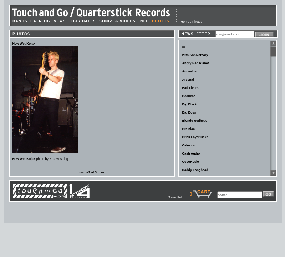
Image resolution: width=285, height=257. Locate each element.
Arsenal (188, 79)
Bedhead (189, 96)
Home (185, 22)
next (103, 172)
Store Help (178, 197)
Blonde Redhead (195, 120)
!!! (183, 47)
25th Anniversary (195, 55)
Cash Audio (191, 153)
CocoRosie (190, 161)
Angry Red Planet (195, 63)
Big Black (189, 104)
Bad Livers (190, 88)
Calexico (188, 145)
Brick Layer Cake (195, 137)
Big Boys (189, 112)
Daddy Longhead (195, 170)
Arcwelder (190, 71)
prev (80, 172)
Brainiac (188, 129)
